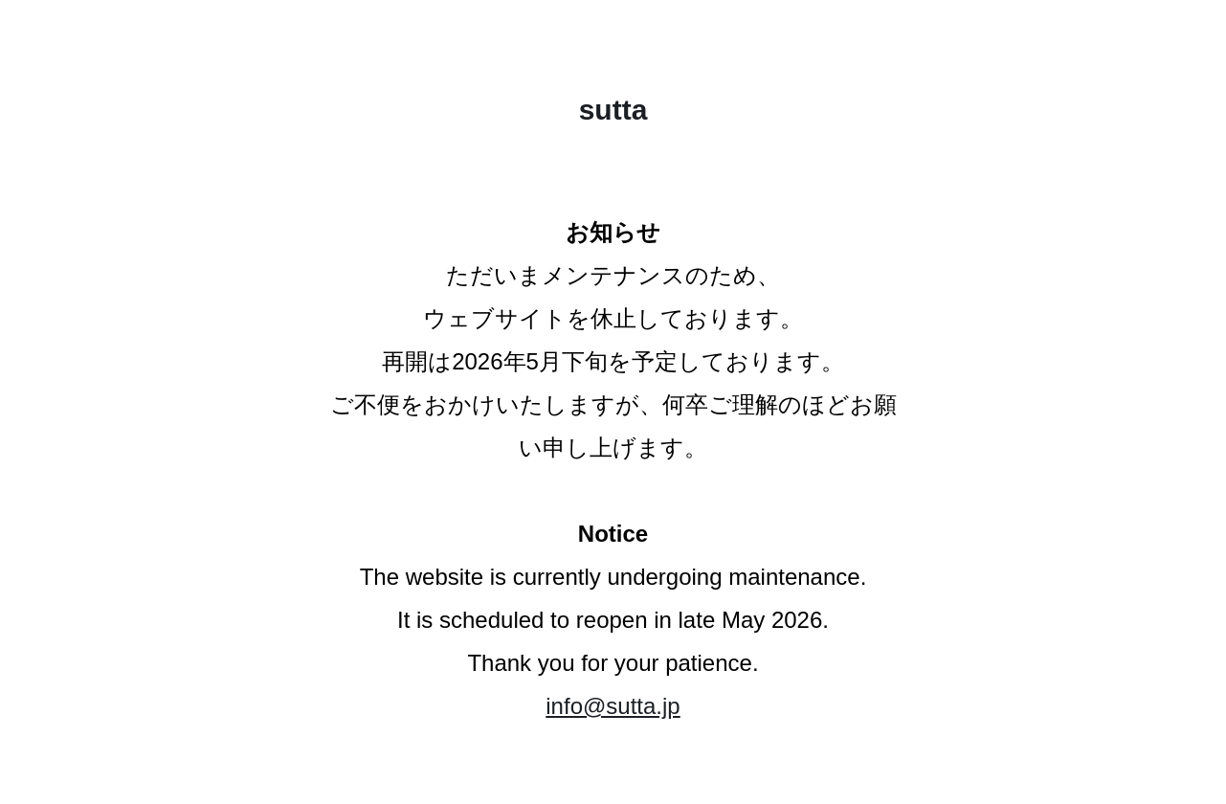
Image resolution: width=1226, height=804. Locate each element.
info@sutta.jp (613, 706)
